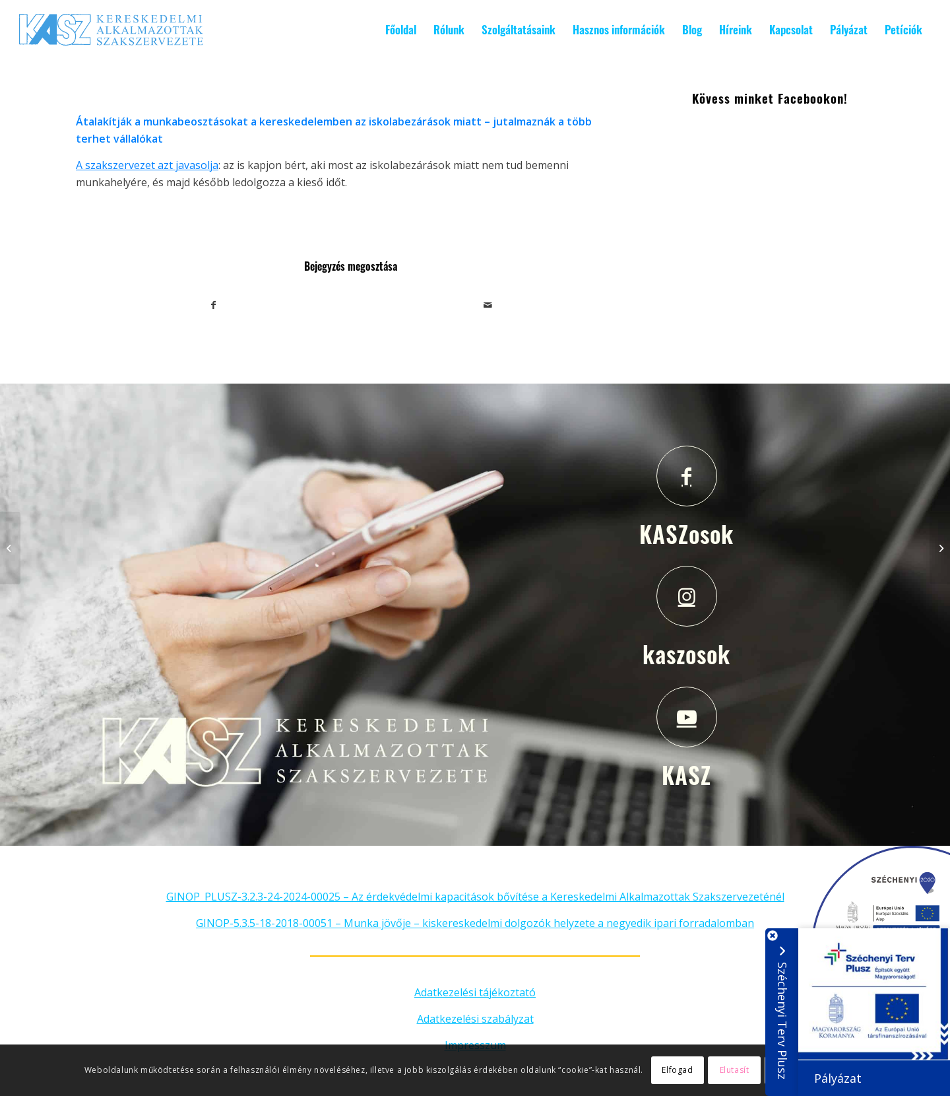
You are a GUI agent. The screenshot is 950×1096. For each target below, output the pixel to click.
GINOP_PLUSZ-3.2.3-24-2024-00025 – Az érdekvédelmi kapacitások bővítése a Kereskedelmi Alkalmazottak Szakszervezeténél (475, 896)
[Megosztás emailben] (488, 305)
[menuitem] (401, 29)
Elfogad (677, 1070)
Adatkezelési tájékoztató (475, 992)
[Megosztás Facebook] (214, 305)
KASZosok (686, 533)
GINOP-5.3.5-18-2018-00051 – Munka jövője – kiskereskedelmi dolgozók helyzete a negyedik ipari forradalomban (475, 923)
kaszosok (686, 653)
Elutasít (734, 1070)
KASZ (686, 774)
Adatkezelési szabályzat (475, 1018)
